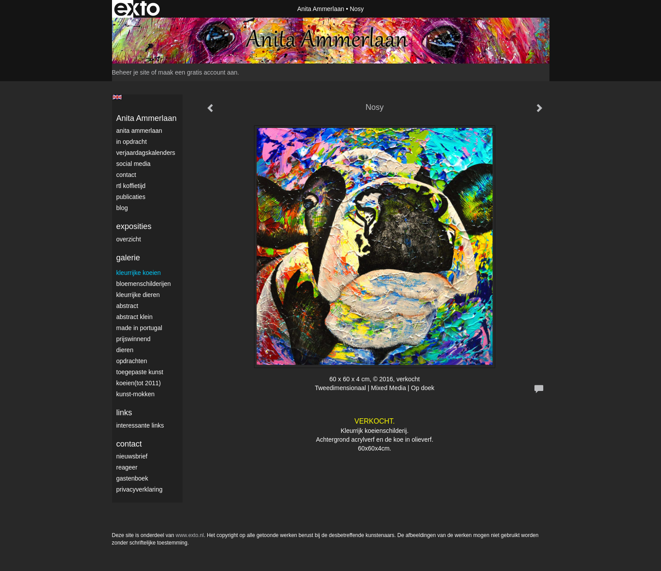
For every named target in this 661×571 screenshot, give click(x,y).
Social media (133, 163)
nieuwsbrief (132, 456)
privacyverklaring (139, 489)
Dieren (125, 349)
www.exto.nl (190, 535)
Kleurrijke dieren (138, 294)
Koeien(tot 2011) (138, 383)
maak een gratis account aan (198, 72)
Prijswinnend (133, 338)
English (117, 97)
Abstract (127, 305)
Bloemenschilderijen (143, 283)
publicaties (131, 196)
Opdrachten (131, 360)
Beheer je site (131, 72)
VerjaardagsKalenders (146, 152)
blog (122, 207)
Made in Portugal (139, 327)
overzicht (128, 239)
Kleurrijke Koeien (138, 272)
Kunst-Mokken (135, 394)
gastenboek (132, 478)
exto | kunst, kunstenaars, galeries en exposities (137, 9)
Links (124, 412)
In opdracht (131, 141)
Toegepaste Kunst (140, 372)
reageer (127, 467)
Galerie (128, 257)
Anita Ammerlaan (320, 8)
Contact (126, 174)
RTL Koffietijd (131, 185)
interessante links (140, 425)
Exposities (134, 226)
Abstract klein (134, 316)
